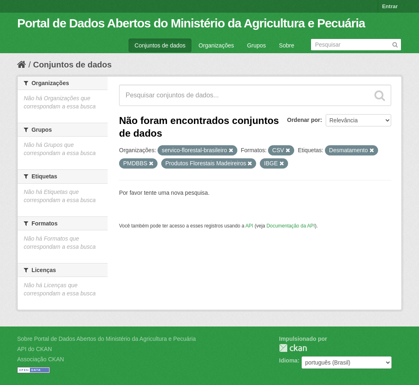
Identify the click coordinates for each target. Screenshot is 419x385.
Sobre (286, 45)
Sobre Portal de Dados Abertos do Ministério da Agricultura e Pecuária (106, 338)
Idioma (288, 360)
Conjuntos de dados (160, 45)
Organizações (216, 45)
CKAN (293, 348)
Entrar (390, 6)
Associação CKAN (40, 359)
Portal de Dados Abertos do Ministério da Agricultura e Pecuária (191, 23)
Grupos (256, 45)
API (249, 226)
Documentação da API (290, 226)
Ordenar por (303, 120)
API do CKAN (34, 349)
